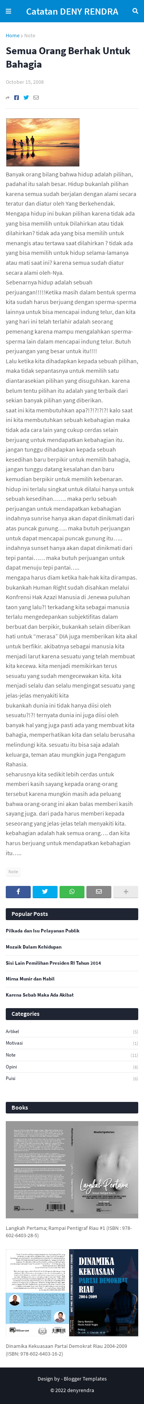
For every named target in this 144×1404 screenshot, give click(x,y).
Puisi (72, 1078)
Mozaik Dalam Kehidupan (33, 947)
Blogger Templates (85, 1378)
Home (13, 35)
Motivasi (72, 1043)
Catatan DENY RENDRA (72, 11)
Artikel (72, 1031)
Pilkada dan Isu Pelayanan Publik (42, 931)
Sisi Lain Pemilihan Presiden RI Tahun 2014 (53, 963)
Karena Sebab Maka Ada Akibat (40, 995)
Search (135, 11)
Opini (72, 1067)
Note (29, 35)
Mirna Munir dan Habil (30, 979)
